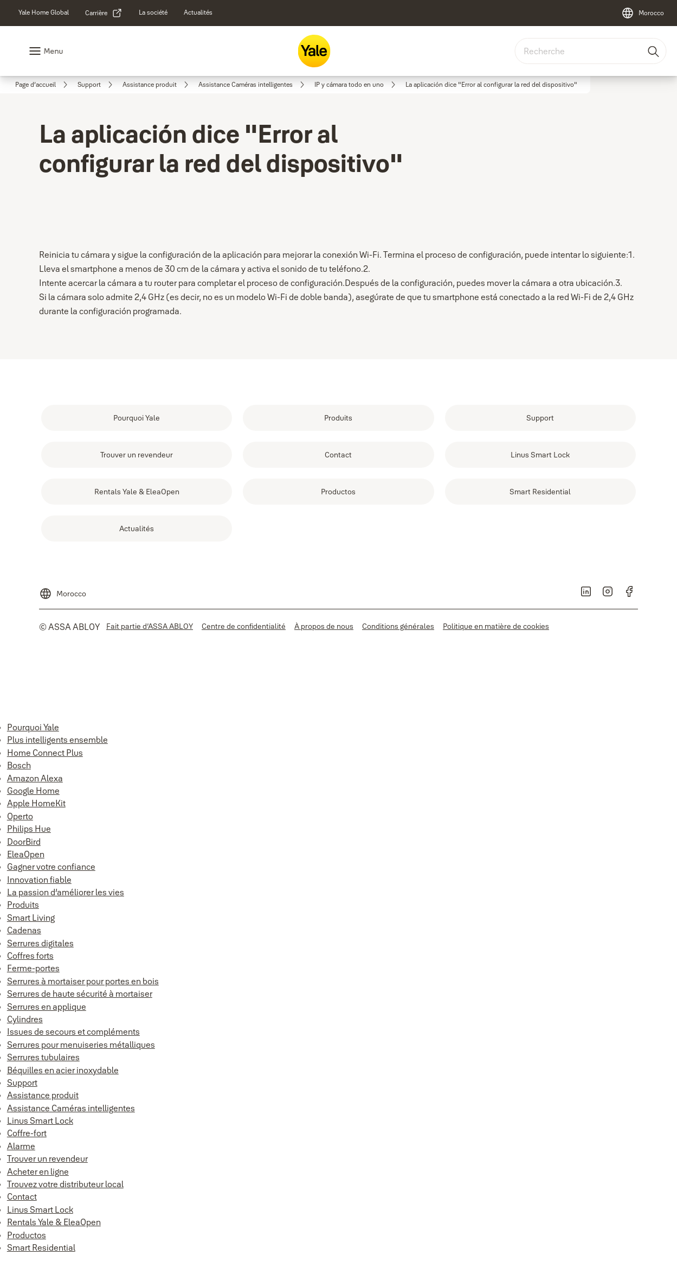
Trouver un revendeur (47, 1158)
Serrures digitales (40, 943)
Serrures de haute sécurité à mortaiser (79, 993)
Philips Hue (29, 828)
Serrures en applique (46, 1006)
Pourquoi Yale (33, 727)
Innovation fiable (39, 879)
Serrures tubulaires (43, 1057)
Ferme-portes (33, 968)
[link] (43, 12)
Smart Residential (41, 1247)
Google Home (33, 790)
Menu (53, 51)
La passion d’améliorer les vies (65, 892)
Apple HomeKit (36, 803)
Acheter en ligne (38, 1171)
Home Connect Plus (45, 752)
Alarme (21, 1146)
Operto (20, 816)
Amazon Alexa (35, 778)
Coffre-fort (27, 1133)
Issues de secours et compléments (73, 1031)
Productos (26, 1235)
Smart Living (31, 917)
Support (22, 1082)
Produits (23, 904)
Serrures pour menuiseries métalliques (81, 1044)
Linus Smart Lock (40, 1120)
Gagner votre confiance (51, 866)
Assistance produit (43, 1095)
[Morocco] (642, 13)
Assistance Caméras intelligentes (71, 1108)
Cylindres (25, 1019)
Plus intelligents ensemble (57, 739)
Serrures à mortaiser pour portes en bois (83, 981)
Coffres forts (30, 955)
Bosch (19, 765)
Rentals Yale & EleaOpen (54, 1222)
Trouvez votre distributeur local (65, 1184)
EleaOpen (25, 854)
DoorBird (24, 841)
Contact (22, 1196)
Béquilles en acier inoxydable (63, 1070)
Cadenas (24, 930)
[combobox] (590, 51)
